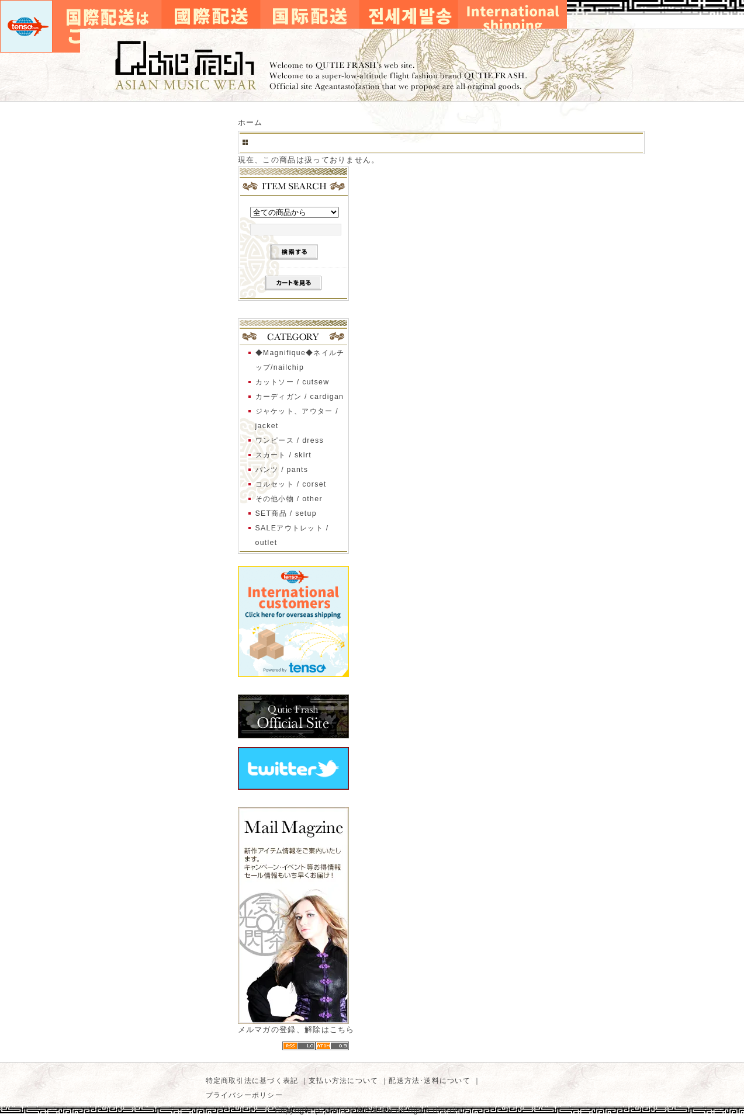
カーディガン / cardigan (299, 397)
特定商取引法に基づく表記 (252, 1081)
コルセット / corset (291, 484)
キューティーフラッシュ (372, 65)
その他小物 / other (289, 499)
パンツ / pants (282, 470)
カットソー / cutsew (292, 382)
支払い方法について (343, 1081)
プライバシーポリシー (244, 1095)
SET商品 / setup (286, 513)
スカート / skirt (283, 455)
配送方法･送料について (429, 1081)
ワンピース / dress (289, 440)
